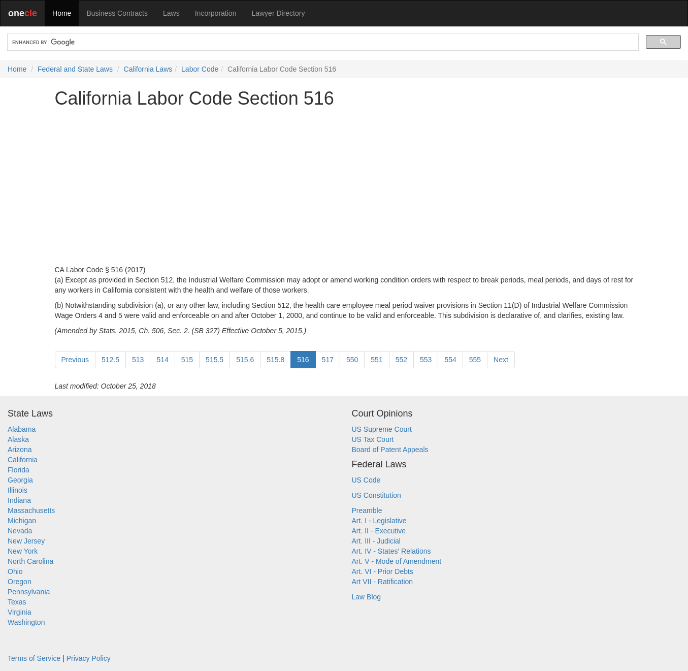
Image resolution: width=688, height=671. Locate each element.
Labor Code (199, 69)
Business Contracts (117, 13)
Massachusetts (31, 510)
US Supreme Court (382, 429)
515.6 (245, 360)
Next (501, 360)
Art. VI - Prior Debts (382, 571)
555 (475, 360)
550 (352, 360)
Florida (18, 470)
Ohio (15, 571)
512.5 (110, 360)
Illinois (17, 490)
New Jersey (26, 541)
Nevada (20, 531)
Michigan (22, 521)
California (23, 460)
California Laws (148, 69)
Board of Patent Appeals (390, 449)
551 (376, 360)
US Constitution (376, 495)
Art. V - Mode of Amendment (397, 561)
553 (426, 360)
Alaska (18, 439)
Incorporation (216, 13)
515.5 (214, 360)
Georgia (20, 480)
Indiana (19, 500)
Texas (17, 602)
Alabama (22, 429)
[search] (322, 42)
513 (138, 360)
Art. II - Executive (379, 531)
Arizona (19, 449)
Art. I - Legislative (379, 521)
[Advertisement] (344, 186)
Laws (171, 13)
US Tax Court (373, 439)
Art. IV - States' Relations (391, 551)
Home (61, 13)
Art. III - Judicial (376, 541)
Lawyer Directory (278, 13)
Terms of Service (34, 658)
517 (328, 360)
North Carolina (30, 561)
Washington (26, 622)
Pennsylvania (29, 592)
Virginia (19, 612)
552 (401, 360)
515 (187, 360)
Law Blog (366, 597)
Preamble (367, 510)
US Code (366, 480)
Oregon (19, 582)
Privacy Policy (89, 658)
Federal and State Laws (75, 69)
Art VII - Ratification (382, 582)
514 (162, 360)
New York (23, 551)
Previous (75, 360)
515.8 (275, 360)
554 (450, 360)
